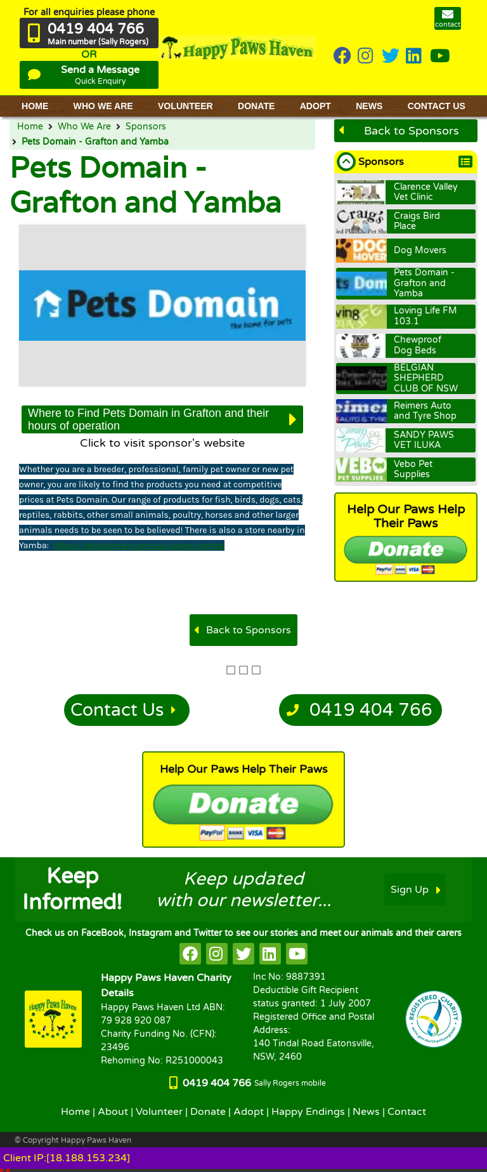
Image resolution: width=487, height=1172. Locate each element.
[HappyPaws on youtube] (440, 57)
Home (30, 127)
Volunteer (159, 1111)
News (366, 1111)
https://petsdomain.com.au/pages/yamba (138, 545)
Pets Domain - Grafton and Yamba (95, 142)
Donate (208, 1111)
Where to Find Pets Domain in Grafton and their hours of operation (148, 419)
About (113, 1111)
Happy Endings (308, 1111)
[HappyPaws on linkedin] (415, 57)
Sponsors (146, 127)
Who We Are (84, 127)
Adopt (248, 1111)
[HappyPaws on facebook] (190, 954)
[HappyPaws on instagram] (366, 57)
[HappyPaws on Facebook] (342, 57)
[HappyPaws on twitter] (391, 57)
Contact (406, 1111)
